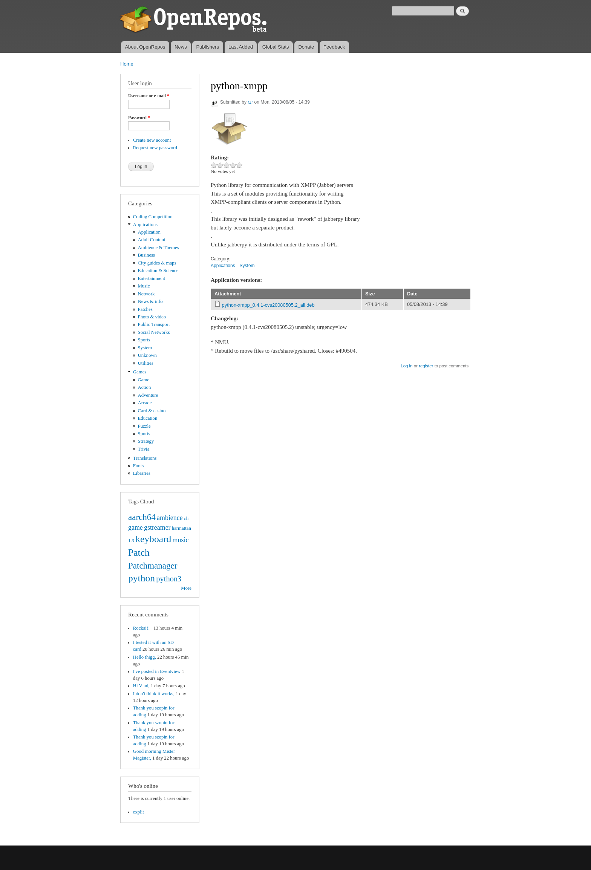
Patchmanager (152, 565)
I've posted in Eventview (157, 671)
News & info (150, 301)
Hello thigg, (144, 657)
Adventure (148, 395)
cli (186, 518)
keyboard (153, 539)
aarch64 (142, 517)
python (141, 578)
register (426, 366)
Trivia (144, 449)
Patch (139, 552)
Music (144, 286)
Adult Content (151, 239)
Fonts (138, 465)
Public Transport (154, 324)
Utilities (145, 363)
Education (148, 418)
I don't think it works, (154, 693)
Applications (145, 224)
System (145, 347)
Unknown (147, 355)
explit (138, 812)
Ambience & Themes (158, 247)
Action (144, 387)
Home (126, 64)
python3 (168, 579)
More (186, 588)
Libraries (141, 473)
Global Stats (275, 47)
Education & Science (158, 270)
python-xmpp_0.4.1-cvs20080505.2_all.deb (268, 305)
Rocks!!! (142, 628)
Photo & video (152, 317)
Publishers (207, 47)
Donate (306, 47)
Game (144, 379)
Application (149, 232)
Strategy (146, 441)
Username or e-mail (148, 95)
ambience (170, 517)
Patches (145, 309)
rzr (250, 102)
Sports (144, 339)
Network (146, 294)
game (135, 527)
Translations (145, 458)
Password (139, 117)
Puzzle (144, 426)
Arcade (145, 402)
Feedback (334, 47)
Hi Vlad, (141, 685)
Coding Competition (153, 216)
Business (146, 255)
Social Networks (154, 332)
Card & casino (152, 410)
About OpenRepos (145, 47)
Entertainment (151, 278)
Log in (406, 366)
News (181, 47)
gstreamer (157, 527)
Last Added (240, 47)
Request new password (155, 147)
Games (140, 372)
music (181, 540)
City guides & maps (157, 263)
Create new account (152, 140)
